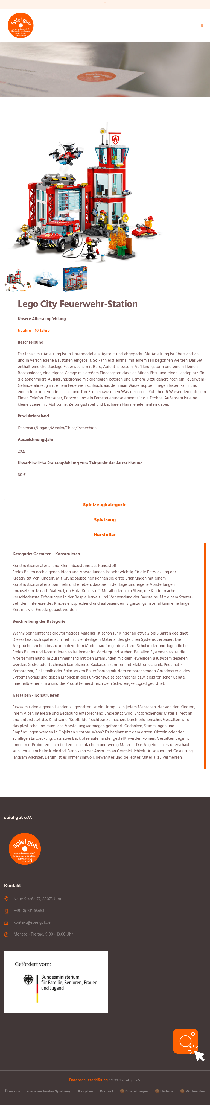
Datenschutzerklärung (88, 1080)
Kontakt (106, 1091)
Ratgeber (85, 1091)
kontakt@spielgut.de (32, 922)
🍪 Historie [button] (164, 1091)
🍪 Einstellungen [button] (134, 1091)
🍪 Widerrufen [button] (192, 1091)
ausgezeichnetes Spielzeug (49, 1091)
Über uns (12, 1091)
